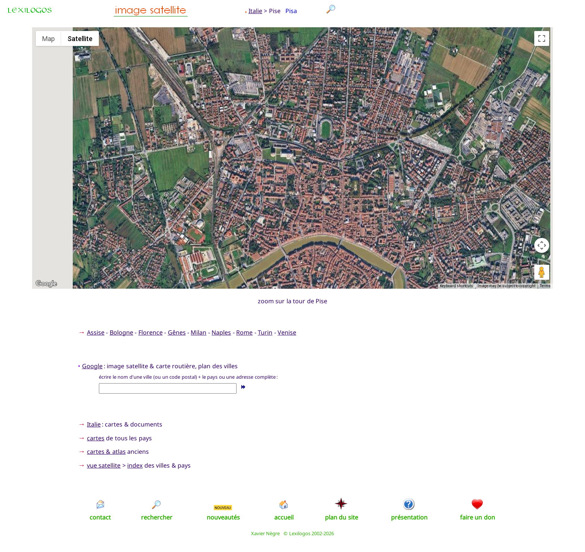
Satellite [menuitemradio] (80, 39)
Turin (265, 332)
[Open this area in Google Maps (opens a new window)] (46, 284)
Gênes (177, 332)
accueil (284, 517)
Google (92, 366)
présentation (409, 517)
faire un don (477, 517)
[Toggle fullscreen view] (541, 38)
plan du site (341, 517)
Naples (221, 332)
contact (100, 517)
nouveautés (223, 517)
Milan (198, 332)
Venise (287, 332)
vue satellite (104, 465)
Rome (244, 332)
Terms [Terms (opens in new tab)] (545, 286)
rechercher (156, 517)
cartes (95, 438)
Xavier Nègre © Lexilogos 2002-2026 (292, 533)
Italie (255, 11)
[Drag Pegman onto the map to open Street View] (541, 272)
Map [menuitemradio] (48, 39)
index (135, 465)
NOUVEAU (223, 507)
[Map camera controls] (541, 245)
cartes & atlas (106, 451)
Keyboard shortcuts (456, 286)
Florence (150, 332)
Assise (95, 332)
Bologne (121, 332)
